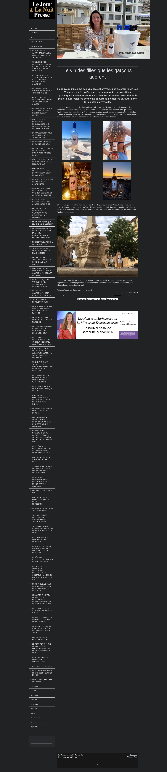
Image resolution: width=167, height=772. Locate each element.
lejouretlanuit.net (117, 295)
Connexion (133, 755)
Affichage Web (132, 757)
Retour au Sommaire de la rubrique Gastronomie (96, 299)
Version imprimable (66, 755)
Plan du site (79, 755)
